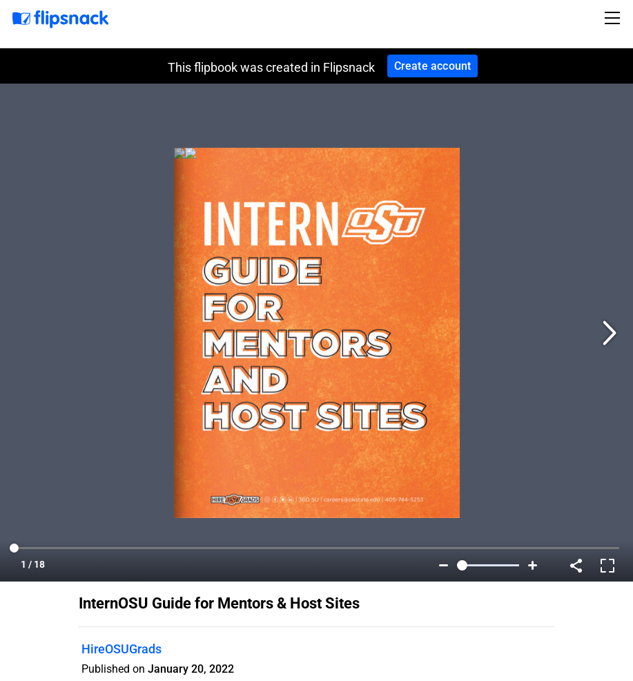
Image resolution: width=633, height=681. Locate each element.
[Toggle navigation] (614, 18)
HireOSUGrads (121, 649)
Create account (432, 66)
